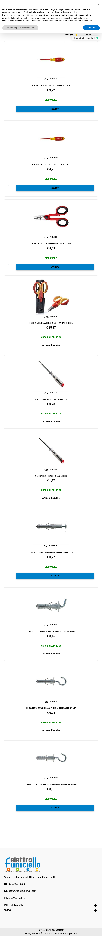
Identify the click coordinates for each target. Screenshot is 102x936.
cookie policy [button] (71, 12)
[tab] (51, 905)
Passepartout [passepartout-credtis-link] (57, 930)
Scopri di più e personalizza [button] (20, 28)
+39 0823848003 (16, 884)
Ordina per (68, 35)
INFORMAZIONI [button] (14, 905)
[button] (98, 4)
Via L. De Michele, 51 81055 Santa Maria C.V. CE (31, 877)
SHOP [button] (8, 910)
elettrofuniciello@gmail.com (21, 891)
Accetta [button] (91, 28)
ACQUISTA (55, 109)
